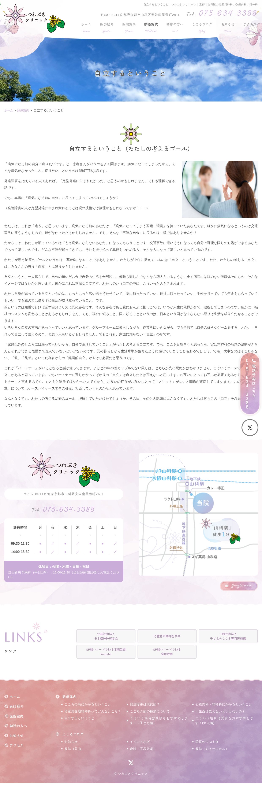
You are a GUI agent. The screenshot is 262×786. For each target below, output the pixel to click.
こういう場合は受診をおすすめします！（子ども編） (159, 723)
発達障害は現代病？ (145, 707)
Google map (241, 586)
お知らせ (228, 27)
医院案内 (128, 27)
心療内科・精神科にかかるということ (223, 707)
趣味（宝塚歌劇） (143, 751)
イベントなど (140, 744)
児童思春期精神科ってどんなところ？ (92, 714)
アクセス (250, 27)
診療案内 (150, 27)
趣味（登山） (74, 751)
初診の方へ (174, 27)
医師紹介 (106, 27)
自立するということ (79, 721)
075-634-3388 (64, 511)
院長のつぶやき (207, 744)
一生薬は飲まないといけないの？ (220, 714)
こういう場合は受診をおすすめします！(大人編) (224, 723)
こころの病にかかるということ (87, 707)
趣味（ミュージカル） (212, 751)
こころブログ (202, 27)
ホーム (85, 27)
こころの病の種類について (150, 714)
